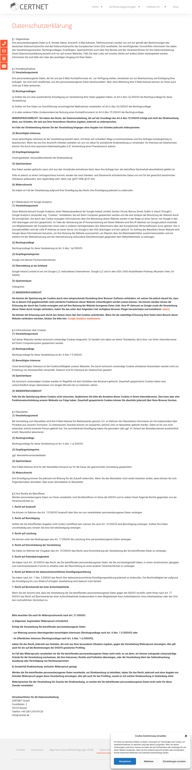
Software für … (157, 7)
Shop (175, 6)
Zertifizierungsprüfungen (125, 7)
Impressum (37, 749)
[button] (185, 735)
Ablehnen (148, 761)
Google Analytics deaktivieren (84, 318)
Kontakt (21, 749)
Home (97, 7)
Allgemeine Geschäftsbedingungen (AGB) (71, 749)
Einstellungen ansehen (174, 761)
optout (166, 309)
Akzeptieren (125, 761)
